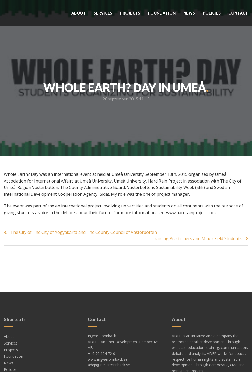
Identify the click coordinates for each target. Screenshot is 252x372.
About (78, 13)
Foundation (162, 13)
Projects (130, 13)
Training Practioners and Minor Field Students (197, 238)
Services (103, 13)
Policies (212, 13)
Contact (238, 13)
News (189, 13)
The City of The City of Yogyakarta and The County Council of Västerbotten (83, 232)
